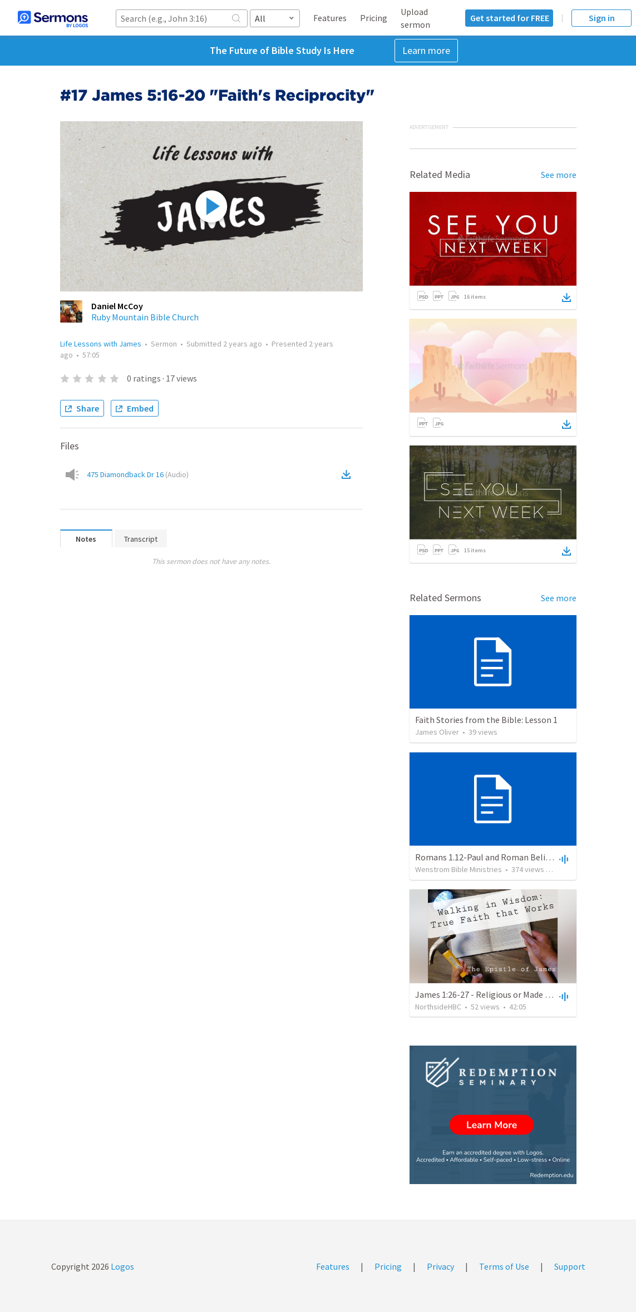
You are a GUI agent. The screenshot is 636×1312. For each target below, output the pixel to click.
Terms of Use (504, 1266)
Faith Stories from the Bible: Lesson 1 (486, 719)
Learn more (426, 50)
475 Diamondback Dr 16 (138, 474)
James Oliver (437, 732)
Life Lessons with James (100, 344)
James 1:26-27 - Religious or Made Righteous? (501, 994)
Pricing (373, 17)
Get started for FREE (509, 17)
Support (569, 1266)
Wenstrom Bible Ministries (458, 869)
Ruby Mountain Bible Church (145, 317)
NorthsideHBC (438, 1007)
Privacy (440, 1266)
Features (330, 17)
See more (558, 174)
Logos (121, 1266)
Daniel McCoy (117, 305)
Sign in (602, 17)
